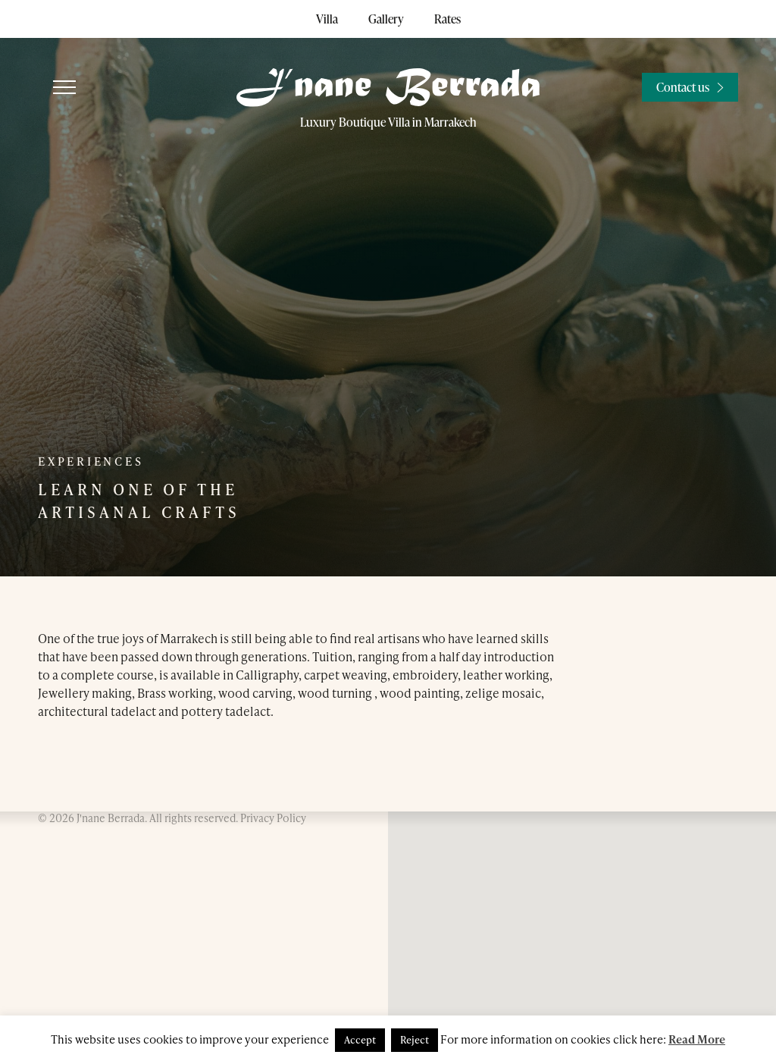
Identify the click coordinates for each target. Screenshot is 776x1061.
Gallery (386, 19)
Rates (447, 19)
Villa (327, 19)
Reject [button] (414, 1040)
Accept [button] (360, 1040)
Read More (696, 1039)
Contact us (682, 87)
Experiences (90, 461)
